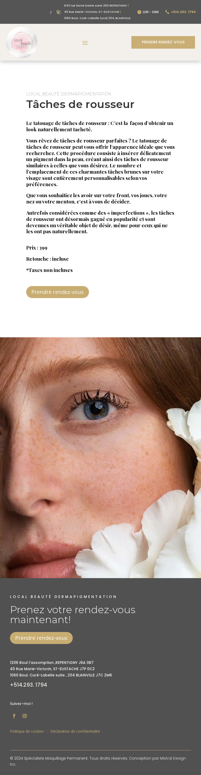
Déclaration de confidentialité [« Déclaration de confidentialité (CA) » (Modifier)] (75, 731)
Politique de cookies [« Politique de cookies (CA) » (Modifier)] (27, 731)
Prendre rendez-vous (163, 42)
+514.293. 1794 (28, 684)
